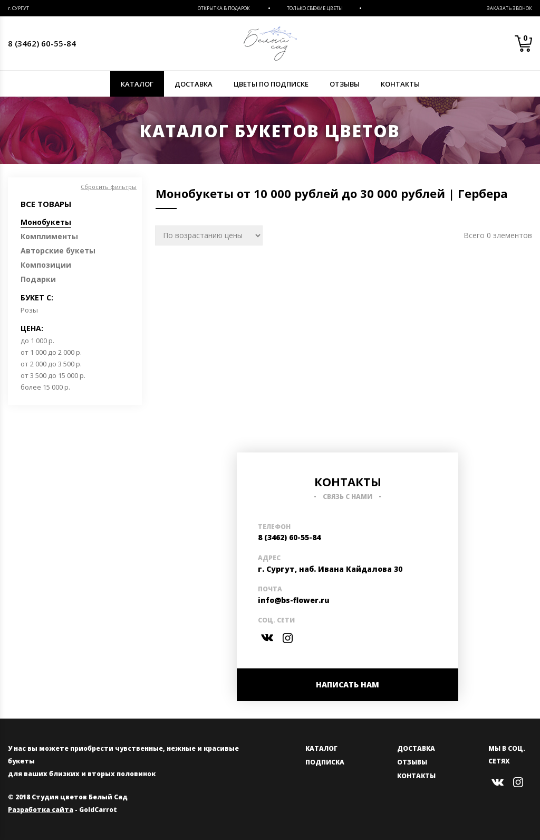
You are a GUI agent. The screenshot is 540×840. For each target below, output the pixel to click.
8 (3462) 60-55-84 (42, 43)
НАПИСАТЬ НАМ (347, 684)
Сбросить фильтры (109, 187)
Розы (29, 310)
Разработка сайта (40, 809)
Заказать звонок (509, 8)
